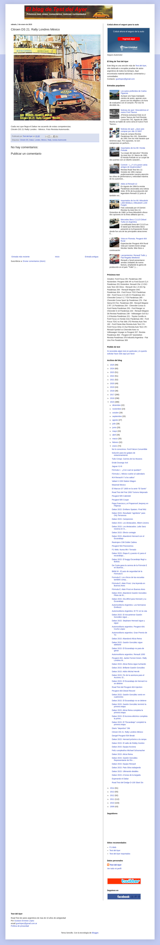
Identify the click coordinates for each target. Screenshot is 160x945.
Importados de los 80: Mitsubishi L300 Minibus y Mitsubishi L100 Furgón (134, 202)
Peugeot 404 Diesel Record (123, 691)
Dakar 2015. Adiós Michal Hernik (125, 671)
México (44, 140)
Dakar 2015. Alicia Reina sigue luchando (129, 664)
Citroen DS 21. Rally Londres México (127, 732)
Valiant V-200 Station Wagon (124, 481)
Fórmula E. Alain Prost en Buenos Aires (128, 589)
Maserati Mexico (119, 485)
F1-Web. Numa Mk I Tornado (124, 550)
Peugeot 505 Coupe (120, 500)
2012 (112, 795)
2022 (112, 376)
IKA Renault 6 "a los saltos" (123, 477)
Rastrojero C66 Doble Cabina (124, 542)
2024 (112, 368)
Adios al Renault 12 (129, 184)
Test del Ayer (140, 66)
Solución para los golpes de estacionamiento (123, 454)
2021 (112, 380)
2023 (112, 372)
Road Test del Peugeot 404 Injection (127, 687)
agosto (115, 420)
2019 (112, 387)
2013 (112, 792)
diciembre (116, 405)
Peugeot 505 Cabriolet (121, 496)
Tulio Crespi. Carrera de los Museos (127, 459)
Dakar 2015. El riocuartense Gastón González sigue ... (127, 616)
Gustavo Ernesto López (24, 921)
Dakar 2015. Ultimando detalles (125, 771)
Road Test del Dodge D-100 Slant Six (127, 782)
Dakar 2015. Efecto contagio (124, 532)
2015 (112, 402)
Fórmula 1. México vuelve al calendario (128, 474)
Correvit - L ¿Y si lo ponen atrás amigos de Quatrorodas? (134, 166)
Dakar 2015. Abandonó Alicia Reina (127, 639)
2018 (112, 391)
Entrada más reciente (21, 257)
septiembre (117, 416)
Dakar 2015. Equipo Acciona (124, 747)
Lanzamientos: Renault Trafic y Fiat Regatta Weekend (134, 256)
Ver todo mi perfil (114, 868)
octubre (115, 413)
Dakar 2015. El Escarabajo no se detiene (129, 700)
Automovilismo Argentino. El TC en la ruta (129, 611)
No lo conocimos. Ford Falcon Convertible (129, 449)
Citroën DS (24, 140)
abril (114, 435)
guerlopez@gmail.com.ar (26, 923)
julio (114, 424)
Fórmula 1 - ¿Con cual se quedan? (126, 470)
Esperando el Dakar (120, 779)
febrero (115, 442)
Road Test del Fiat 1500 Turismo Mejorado (130, 492)
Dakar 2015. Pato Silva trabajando (126, 767)
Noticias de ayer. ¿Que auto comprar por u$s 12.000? (132, 130)
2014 (112, 788)
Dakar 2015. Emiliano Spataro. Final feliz (129, 509)
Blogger (95, 933)
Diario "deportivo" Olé (121, 728)
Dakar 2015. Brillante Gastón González (128, 668)
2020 (112, 383)
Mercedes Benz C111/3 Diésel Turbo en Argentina (133, 220)
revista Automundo (59, 140)
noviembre (117, 409)
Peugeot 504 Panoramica (122, 546)
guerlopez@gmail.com (125, 79)
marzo (115, 439)
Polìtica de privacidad (20, 926)
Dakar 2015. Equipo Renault (124, 764)
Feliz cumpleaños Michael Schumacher (128, 750)
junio (114, 427)
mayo (114, 431)
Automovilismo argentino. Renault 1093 (128, 654)
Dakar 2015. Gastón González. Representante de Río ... (125, 759)
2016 (112, 398)
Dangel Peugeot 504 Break (123, 736)
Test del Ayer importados (120, 854)
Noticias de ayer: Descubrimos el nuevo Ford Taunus (134, 111)
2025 (112, 365)
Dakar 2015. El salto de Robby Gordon (128, 743)
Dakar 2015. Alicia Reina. (122, 754)
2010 (112, 803)
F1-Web (113, 847)
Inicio (57, 257)
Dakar (31, 140)
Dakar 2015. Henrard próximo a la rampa (129, 739)
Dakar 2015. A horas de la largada (126, 775)
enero (115, 446)
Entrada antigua (91, 257)
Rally (49, 140)
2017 (112, 394)
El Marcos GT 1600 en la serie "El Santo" (129, 489)
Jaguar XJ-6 (117, 466)
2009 (112, 806)
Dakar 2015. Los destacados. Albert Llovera (130, 523)
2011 (112, 799)
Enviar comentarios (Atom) (34, 261)
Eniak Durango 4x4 (120, 463)
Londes (37, 140)
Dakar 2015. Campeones (122, 519)
